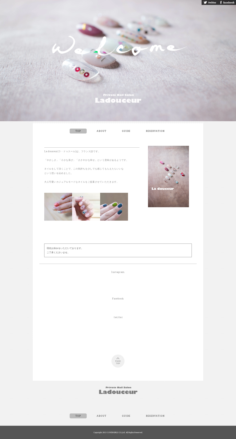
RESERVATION (155, 131)
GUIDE (126, 131)
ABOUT (101, 131)
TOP (78, 131)
